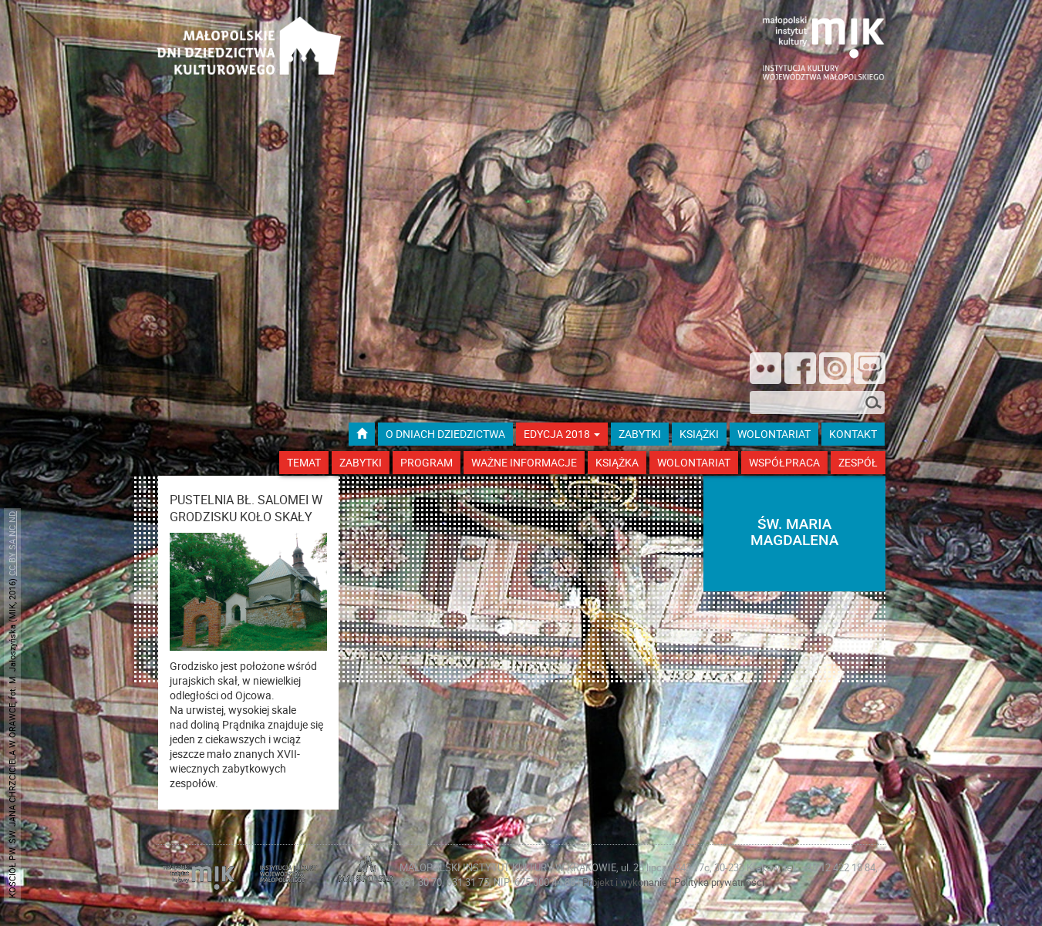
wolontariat (774, 433)
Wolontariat (693, 462)
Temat (304, 462)
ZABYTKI (640, 433)
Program (426, 462)
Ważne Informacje (524, 462)
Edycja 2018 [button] (562, 433)
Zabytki (360, 462)
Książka (617, 462)
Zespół (858, 462)
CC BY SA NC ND (12, 543)
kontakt (853, 433)
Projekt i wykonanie (625, 882)
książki (699, 433)
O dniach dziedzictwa (445, 433)
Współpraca (784, 462)
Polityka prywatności (719, 882)
